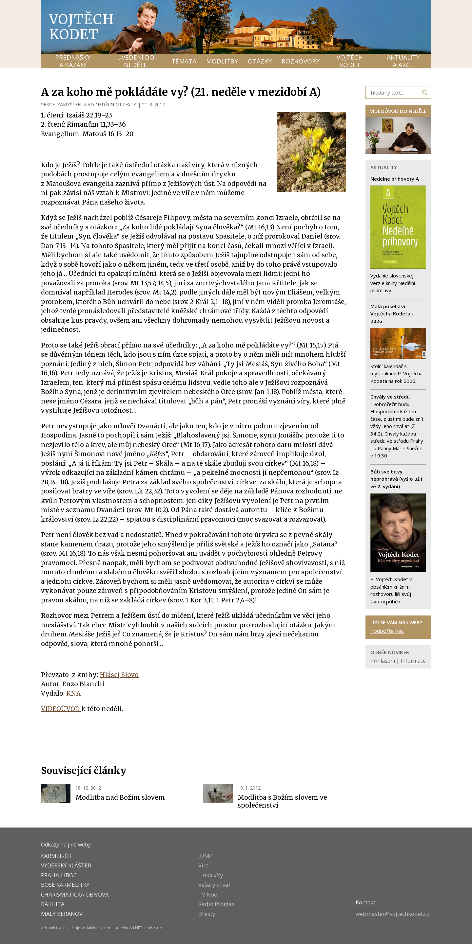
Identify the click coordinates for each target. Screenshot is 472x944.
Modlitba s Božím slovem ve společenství (282, 801)
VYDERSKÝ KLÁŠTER (66, 865)
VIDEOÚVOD (61, 709)
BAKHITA (53, 904)
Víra (203, 865)
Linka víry (210, 875)
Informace (413, 660)
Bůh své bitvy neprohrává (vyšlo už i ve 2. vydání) (396, 479)
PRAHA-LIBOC (59, 875)
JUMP (205, 856)
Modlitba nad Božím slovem (120, 797)
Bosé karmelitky (65, 884)
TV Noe (207, 894)
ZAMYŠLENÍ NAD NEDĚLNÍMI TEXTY (96, 104)
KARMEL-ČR (56, 856)
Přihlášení (382, 660)
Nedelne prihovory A (394, 178)
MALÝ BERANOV (62, 913)
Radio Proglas (216, 904)
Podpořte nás (387, 630)
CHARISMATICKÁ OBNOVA (75, 894)
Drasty (206, 913)
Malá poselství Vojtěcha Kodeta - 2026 (392, 313)
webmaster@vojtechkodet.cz (392, 913)
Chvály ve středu (390, 396)
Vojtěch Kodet (81, 27)
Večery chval (214, 884)
